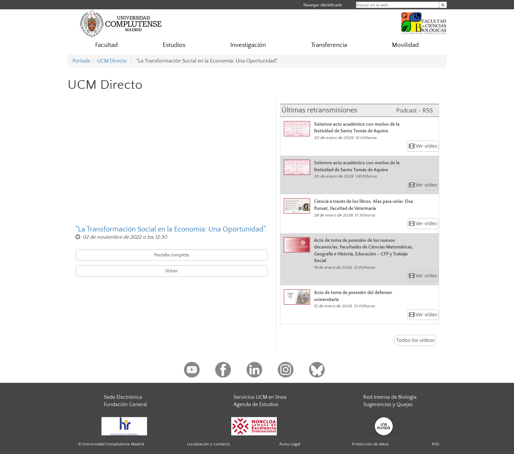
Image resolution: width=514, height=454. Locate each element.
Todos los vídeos (415, 340)
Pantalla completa (171, 255)
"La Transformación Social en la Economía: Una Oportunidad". (171, 229)
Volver (171, 271)
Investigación (248, 45)
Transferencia (329, 45)
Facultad (106, 45)
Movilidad (405, 45)
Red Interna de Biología (390, 397)
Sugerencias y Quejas (388, 404)
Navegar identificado (322, 5)
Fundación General (125, 404)
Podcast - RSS (414, 110)
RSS (435, 444)
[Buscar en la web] (443, 5)
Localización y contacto (208, 444)
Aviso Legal (289, 444)
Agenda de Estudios (256, 404)
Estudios (174, 45)
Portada (81, 61)
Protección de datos (370, 444)
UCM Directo (112, 61)
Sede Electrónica (123, 397)
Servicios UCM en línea (260, 397)
